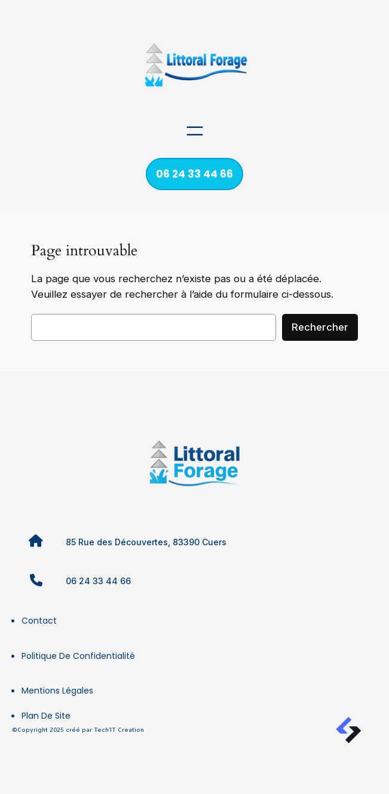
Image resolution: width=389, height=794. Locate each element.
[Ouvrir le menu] (195, 131)
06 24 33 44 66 (194, 174)
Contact (39, 621)
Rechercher (320, 327)
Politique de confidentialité (78, 656)
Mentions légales (57, 691)
